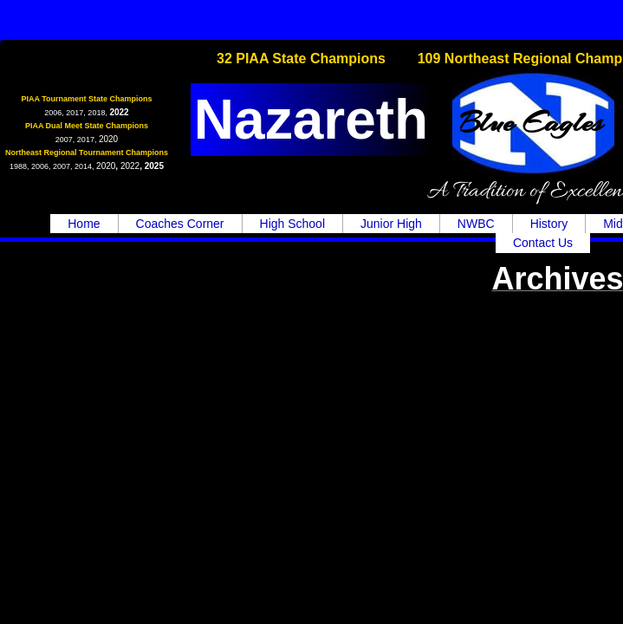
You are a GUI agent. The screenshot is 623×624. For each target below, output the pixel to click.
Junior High (391, 224)
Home (84, 224)
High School (293, 224)
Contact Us (543, 243)
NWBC (476, 224)
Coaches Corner (180, 224)
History (549, 224)
